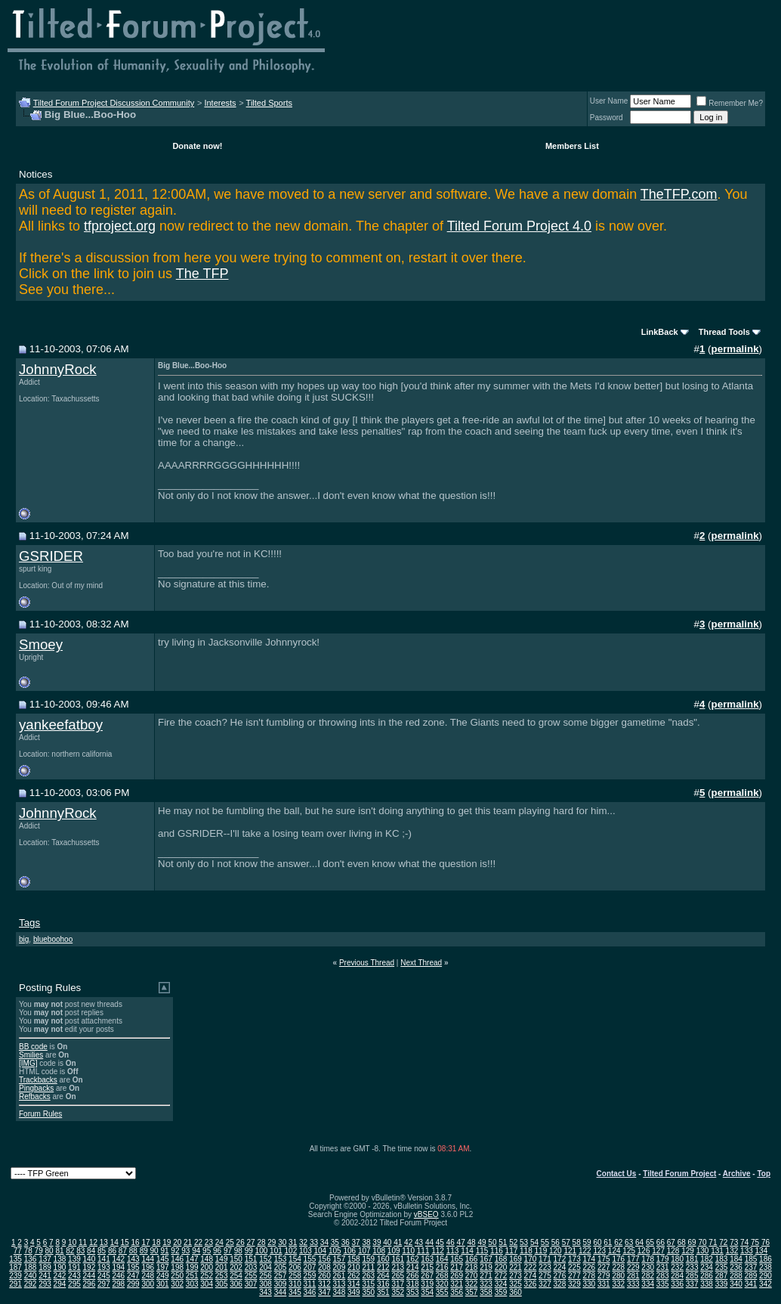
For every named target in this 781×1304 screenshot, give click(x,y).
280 (618, 1275)
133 (746, 1251)
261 (339, 1275)
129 (687, 1251)
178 (647, 1259)
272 (501, 1275)
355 (442, 1292)
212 (383, 1267)
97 (228, 1251)
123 (599, 1251)
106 (349, 1251)
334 (647, 1284)
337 (692, 1284)
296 (89, 1284)
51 (503, 1242)
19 (166, 1242)
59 (586, 1242)
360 (515, 1292)
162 (412, 1259)
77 (18, 1251)
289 (751, 1275)
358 (486, 1292)
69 (692, 1242)
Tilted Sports (269, 102)
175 (603, 1259)
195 (133, 1267)
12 (93, 1242)
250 (177, 1275)
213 (397, 1267)
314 (353, 1284)
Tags (29, 922)
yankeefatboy (61, 725)
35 (335, 1242)
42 (408, 1242)
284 (677, 1275)
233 (692, 1267)
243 (74, 1275)
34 (324, 1242)
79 (39, 1251)
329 (574, 1284)
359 (501, 1292)
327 (545, 1284)
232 (677, 1267)
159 (368, 1259)
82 (70, 1251)
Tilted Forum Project (679, 1173)
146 (177, 1259)
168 (501, 1259)
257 (280, 1275)
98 (238, 1251)
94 (196, 1251)
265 (397, 1275)
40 (387, 1242)
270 (471, 1275)
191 (74, 1267)
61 (608, 1242)
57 (566, 1242)
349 (353, 1292)
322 (471, 1284)
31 (293, 1242)
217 (456, 1267)
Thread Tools (724, 331)
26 (240, 1242)
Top (763, 1173)
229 (633, 1267)
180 (677, 1259)
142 (118, 1259)
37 (356, 1242)
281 (633, 1275)
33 (314, 1242)
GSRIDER (51, 556)
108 (378, 1251)
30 (282, 1242)
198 (177, 1267)
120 (555, 1251)
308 (265, 1284)
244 (89, 1275)
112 (437, 1251)
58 (577, 1242)
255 (251, 1275)
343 (265, 1292)
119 (541, 1251)
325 (515, 1284)
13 (104, 1242)
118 (526, 1251)
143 (133, 1259)
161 (397, 1259)
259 (310, 1275)
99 (249, 1251)
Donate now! (197, 145)
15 (125, 1242)
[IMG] (28, 1063)
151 (251, 1259)
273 (515, 1275)
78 (28, 1251)
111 (423, 1251)
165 (456, 1259)
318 (412, 1284)
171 (545, 1259)
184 (736, 1259)
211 (368, 1267)
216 (442, 1267)
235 (721, 1267)
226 (588, 1267)
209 (339, 1267)
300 (147, 1284)
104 (319, 1251)
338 (706, 1284)
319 (427, 1284)
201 (221, 1267)
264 (383, 1275)
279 (603, 1275)
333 (633, 1284)
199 (192, 1267)
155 (310, 1259)
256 (265, 1275)
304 (206, 1284)
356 (456, 1292)
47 (461, 1242)
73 (734, 1242)
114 (467, 1251)
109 (393, 1251)
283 (662, 1275)
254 (236, 1275)
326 (530, 1284)
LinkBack (659, 331)
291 (15, 1284)
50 (492, 1242)
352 (397, 1292)
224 (560, 1267)
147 (192, 1259)
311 (310, 1284)
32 (303, 1242)
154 (295, 1259)
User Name (609, 101)
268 (442, 1275)
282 (647, 1275)
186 (765, 1259)
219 (486, 1267)
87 (123, 1251)
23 (209, 1242)
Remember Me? (729, 103)
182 (706, 1259)
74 (744, 1242)
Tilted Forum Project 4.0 (519, 226)
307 (251, 1284)
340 (736, 1284)
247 (133, 1275)
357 (471, 1292)
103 (305, 1251)
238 (765, 1267)
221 (515, 1267)
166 (471, 1259)
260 (324, 1275)
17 (145, 1242)
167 (486, 1259)
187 (15, 1267)
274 (530, 1275)
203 (251, 1267)
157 (339, 1259)
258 (295, 1275)
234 (706, 1267)
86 (112, 1251)
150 (236, 1259)
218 (471, 1267)
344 (280, 1292)
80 (49, 1251)
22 (198, 1242)
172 (560, 1259)
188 (30, 1267)
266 (412, 1275)
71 (712, 1242)
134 (761, 1251)
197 (162, 1267)
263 (368, 1275)
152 (265, 1259)
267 (427, 1275)
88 (133, 1251)
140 (89, 1259)
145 (162, 1259)
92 (175, 1251)
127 (658, 1251)
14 (114, 1242)
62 (618, 1242)
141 (103, 1259)
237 (751, 1267)
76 (765, 1242)
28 (261, 1242)
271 (486, 1275)
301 (162, 1284)
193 (103, 1267)
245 (103, 1275)
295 (74, 1284)
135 (15, 1259)
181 (692, 1259)
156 (324, 1259)
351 (383, 1292)
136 (30, 1259)
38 (366, 1242)
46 (450, 1242)
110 (408, 1251)
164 (442, 1259)
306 (236, 1284)
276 (560, 1275)
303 (192, 1284)
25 (230, 1242)
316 (383, 1284)
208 (324, 1267)
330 (588, 1284)
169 (515, 1259)
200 (206, 1267)
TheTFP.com (679, 194)
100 (261, 1251)
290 (765, 1275)
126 (643, 1251)
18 (156, 1242)
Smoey (41, 644)
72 (723, 1242)
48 (472, 1242)
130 (702, 1251)
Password (606, 117)
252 (206, 1275)
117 (511, 1251)
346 (310, 1292)
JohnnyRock (58, 369)
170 (530, 1259)
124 (614, 1251)
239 (15, 1275)
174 (588, 1259)
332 (618, 1284)
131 (717, 1251)
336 (677, 1284)
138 (60, 1259)
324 (501, 1284)
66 (660, 1242)
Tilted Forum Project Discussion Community (114, 102)
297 (103, 1284)
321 (456, 1284)
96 (217, 1251)
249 (162, 1275)
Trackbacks (38, 1080)
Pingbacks (36, 1088)
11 (83, 1242)
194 (118, 1267)
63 (629, 1242)
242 (60, 1275)
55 (545, 1242)
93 (185, 1251)
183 (721, 1259)
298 (118, 1284)
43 (419, 1242)
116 (496, 1251)
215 (427, 1267)
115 (482, 1251)
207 (310, 1267)
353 (412, 1292)
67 (671, 1242)
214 (412, 1267)
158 (353, 1259)
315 (368, 1284)
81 (59, 1251)
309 (280, 1284)
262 (353, 1275)
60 (597, 1242)
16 (135, 1242)
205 (280, 1267)
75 (755, 1242)
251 (192, 1275)
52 (513, 1242)
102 (291, 1251)
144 (147, 1259)
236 (736, 1267)
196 (147, 1267)
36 (345, 1242)
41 (398, 1242)
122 (585, 1251)
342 (765, 1284)
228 (618, 1267)
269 (456, 1275)
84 (91, 1251)
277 (574, 1275)
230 (647, 1267)
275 (545, 1275)
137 (45, 1259)
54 (534, 1242)
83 (80, 1251)
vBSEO (426, 1214)
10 (72, 1242)
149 (221, 1259)
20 (177, 1242)
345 (295, 1292)
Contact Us (617, 1173)
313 (339, 1284)
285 (692, 1275)
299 (133, 1284)
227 (603, 1267)
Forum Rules (40, 1114)
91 (164, 1251)
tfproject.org (120, 226)
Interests (220, 102)
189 (45, 1267)
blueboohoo (53, 939)
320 (442, 1284)
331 (603, 1284)
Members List (572, 145)
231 (662, 1267)
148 (206, 1259)
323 (486, 1284)
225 (574, 1267)
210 (353, 1267)
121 (569, 1251)
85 (101, 1251)
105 (335, 1251)
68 (682, 1242)
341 (751, 1284)
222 (530, 1267)
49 (481, 1242)
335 (662, 1284)
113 (452, 1251)
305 (221, 1284)
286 (706, 1275)
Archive (737, 1173)
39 (376, 1242)
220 (501, 1267)
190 (60, 1267)
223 (545, 1267)
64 (639, 1242)
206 (295, 1267)
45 (440, 1242)
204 (265, 1267)
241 (45, 1275)
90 (154, 1251)
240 (30, 1275)
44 (429, 1242)
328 (560, 1284)
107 (364, 1251)
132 (732, 1251)
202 (236, 1267)
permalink (735, 349)
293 (45, 1284)
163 (427, 1259)
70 (702, 1242)
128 (673, 1251)
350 (368, 1292)
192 (89, 1267)
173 (574, 1259)
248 (147, 1275)
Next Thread (421, 963)
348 (339, 1292)
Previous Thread (366, 963)
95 (206, 1251)
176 (618, 1259)
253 (221, 1275)
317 (397, 1284)
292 (30, 1284)
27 (250, 1242)
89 (144, 1251)
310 (295, 1284)
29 (271, 1242)
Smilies (31, 1055)
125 (628, 1251)
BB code (33, 1046)
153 (280, 1259)
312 (324, 1284)
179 (662, 1259)
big (24, 939)
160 (383, 1259)
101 (276, 1251)
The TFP (202, 273)
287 (721, 1275)
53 (524, 1242)
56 (555, 1242)
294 (60, 1284)
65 (650, 1242)
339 (721, 1284)
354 (427, 1292)
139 (74, 1259)
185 (751, 1259)
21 (188, 1242)
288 (736, 1275)
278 (588, 1275)
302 (177, 1284)
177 (633, 1259)
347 (324, 1292)
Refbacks (35, 1096)
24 (219, 1242)
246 (118, 1275)
